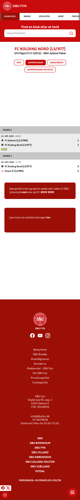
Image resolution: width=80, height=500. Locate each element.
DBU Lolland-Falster (40, 462)
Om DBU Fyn (40, 373)
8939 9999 (47, 192)
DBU (40, 438)
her (48, 217)
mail (24, 192)
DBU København (40, 457)
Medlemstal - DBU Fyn (40, 368)
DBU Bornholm (40, 443)
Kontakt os (40, 364)
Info (19, 63)
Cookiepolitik (40, 382)
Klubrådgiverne (40, 359)
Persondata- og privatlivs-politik (40, 480)
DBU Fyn (40, 448)
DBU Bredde (40, 354)
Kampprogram (35, 63)
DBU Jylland (40, 452)
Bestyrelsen (40, 349)
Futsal (40, 471)
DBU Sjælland (40, 466)
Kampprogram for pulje (40, 70)
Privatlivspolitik (40, 378)
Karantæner (56, 63)
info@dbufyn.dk (40, 416)
